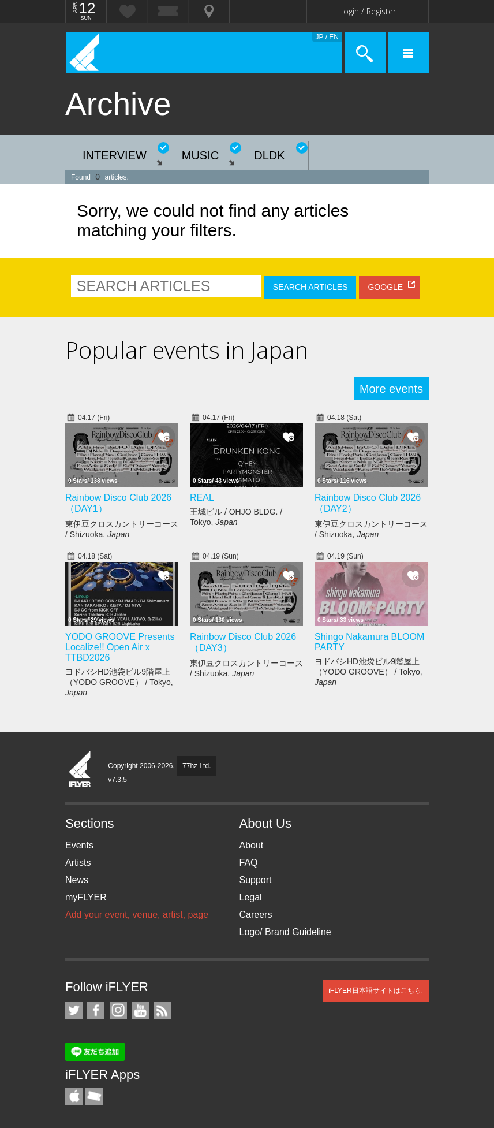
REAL (202, 497)
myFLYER (86, 897)
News (76, 880)
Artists (78, 863)
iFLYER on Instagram (118, 1010)
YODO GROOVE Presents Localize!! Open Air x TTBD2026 (119, 647)
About (251, 845)
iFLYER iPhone (74, 1096)
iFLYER (80, 770)
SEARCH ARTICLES (310, 287)
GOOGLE (385, 287)
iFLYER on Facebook (95, 1010)
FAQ (248, 863)
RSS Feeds (162, 1010)
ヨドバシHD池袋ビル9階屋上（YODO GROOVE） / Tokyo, (119, 682)
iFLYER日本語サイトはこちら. (375, 990)
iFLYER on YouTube (140, 1010)
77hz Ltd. (196, 766)
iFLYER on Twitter (74, 1010)
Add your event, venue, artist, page (136, 914)
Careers (255, 914)
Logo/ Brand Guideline (285, 932)
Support (255, 880)
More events (391, 388)
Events (79, 845)
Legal (250, 897)
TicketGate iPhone (94, 1096)
